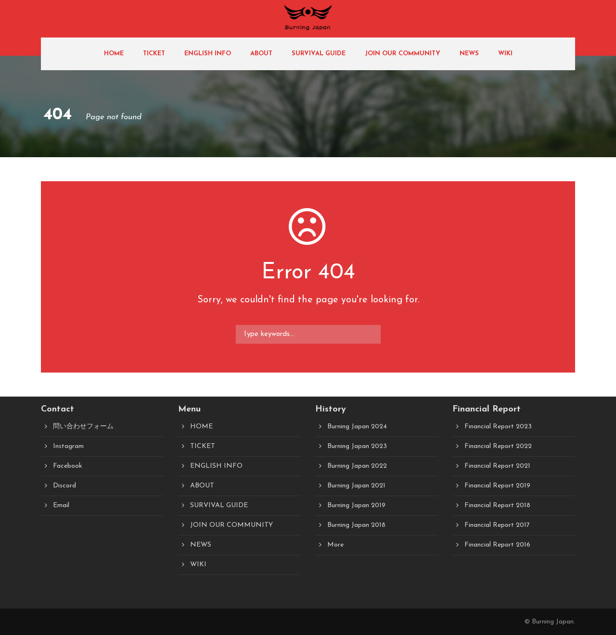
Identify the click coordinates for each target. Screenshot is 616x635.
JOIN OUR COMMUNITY (402, 53)
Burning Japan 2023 (357, 446)
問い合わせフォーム (83, 426)
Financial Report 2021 (497, 466)
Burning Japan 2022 (357, 466)
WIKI (505, 53)
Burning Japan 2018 (356, 525)
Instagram (68, 446)
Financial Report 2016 (497, 544)
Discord (64, 485)
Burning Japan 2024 (357, 426)
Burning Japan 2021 (356, 485)
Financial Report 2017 (497, 525)
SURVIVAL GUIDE (319, 53)
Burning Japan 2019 (356, 505)
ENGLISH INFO (207, 53)
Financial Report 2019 (497, 485)
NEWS (469, 53)
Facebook (67, 466)
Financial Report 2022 (498, 446)
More (335, 544)
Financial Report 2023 (498, 426)
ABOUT (261, 53)
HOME (114, 53)
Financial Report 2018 (497, 505)
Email (61, 505)
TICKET (154, 53)
